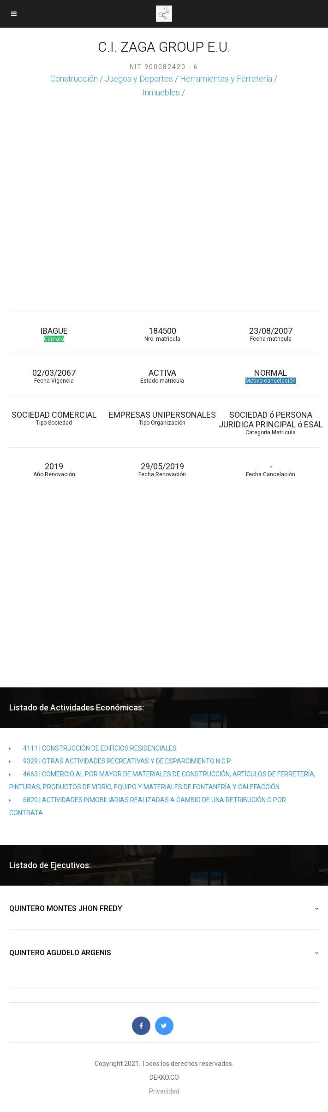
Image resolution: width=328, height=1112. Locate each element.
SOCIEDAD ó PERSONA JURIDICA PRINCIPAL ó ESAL (270, 423)
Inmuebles (161, 92)
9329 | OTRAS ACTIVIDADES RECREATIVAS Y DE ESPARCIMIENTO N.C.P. (120, 761)
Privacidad (164, 1091)
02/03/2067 (54, 376)
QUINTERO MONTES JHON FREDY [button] (164, 908)
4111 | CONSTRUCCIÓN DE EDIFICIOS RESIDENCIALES (93, 748)
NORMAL (270, 376)
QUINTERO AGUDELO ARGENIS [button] (164, 953)
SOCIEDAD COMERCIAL (54, 418)
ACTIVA (162, 376)
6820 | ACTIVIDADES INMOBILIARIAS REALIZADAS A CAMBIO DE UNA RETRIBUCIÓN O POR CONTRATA (147, 806)
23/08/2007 (270, 334)
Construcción (74, 78)
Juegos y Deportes (139, 78)
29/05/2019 (162, 469)
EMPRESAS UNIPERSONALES (162, 418)
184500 (162, 334)
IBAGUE (54, 334)
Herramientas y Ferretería (226, 78)
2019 (54, 469)
